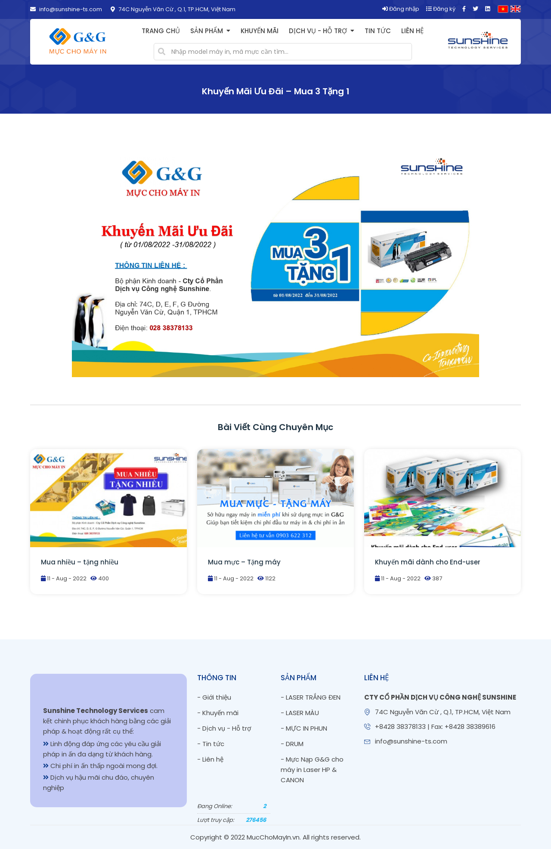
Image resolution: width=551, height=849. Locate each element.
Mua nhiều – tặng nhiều (79, 562)
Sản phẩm (206, 30)
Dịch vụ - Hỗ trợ (318, 30)
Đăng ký (440, 9)
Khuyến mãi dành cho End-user (427, 562)
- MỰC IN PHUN (304, 728)
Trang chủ (161, 30)
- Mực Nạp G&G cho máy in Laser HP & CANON (312, 769)
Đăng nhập (400, 9)
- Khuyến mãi (217, 712)
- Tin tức (210, 743)
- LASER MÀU (300, 712)
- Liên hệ (210, 759)
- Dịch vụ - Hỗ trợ (224, 728)
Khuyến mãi (260, 30)
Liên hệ (412, 30)
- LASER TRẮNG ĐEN (311, 697)
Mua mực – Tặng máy (244, 562)
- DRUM (292, 743)
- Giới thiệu (214, 697)
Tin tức (378, 30)
